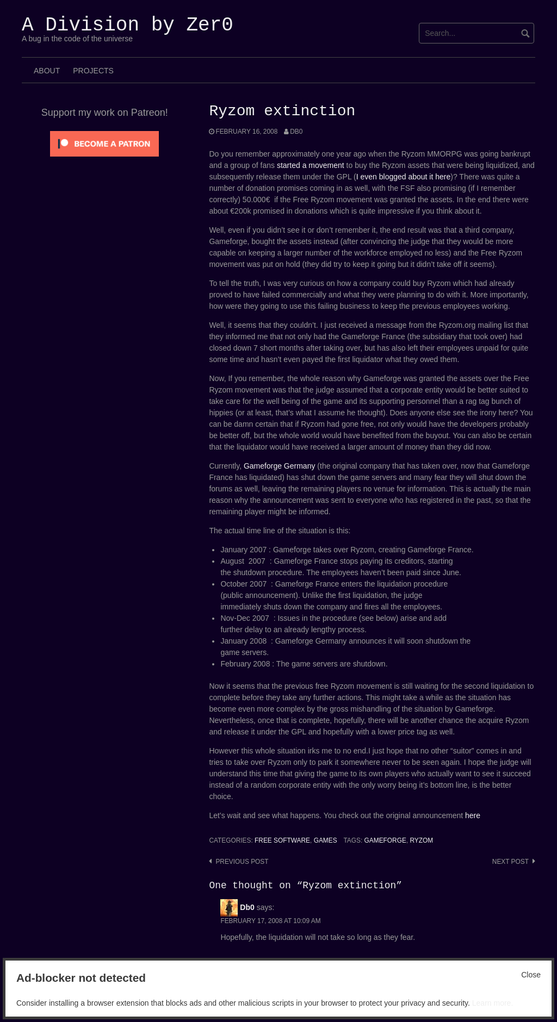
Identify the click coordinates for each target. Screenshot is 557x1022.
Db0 (296, 131)
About (47, 70)
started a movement (310, 165)
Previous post (241, 861)
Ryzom (422, 840)
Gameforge (385, 840)
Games (325, 840)
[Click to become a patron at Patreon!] (104, 143)
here (472, 815)
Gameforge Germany (279, 466)
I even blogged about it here (403, 176)
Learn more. (492, 1003)
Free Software (282, 840)
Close (531, 974)
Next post (510, 861)
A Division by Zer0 (127, 25)
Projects (93, 70)
